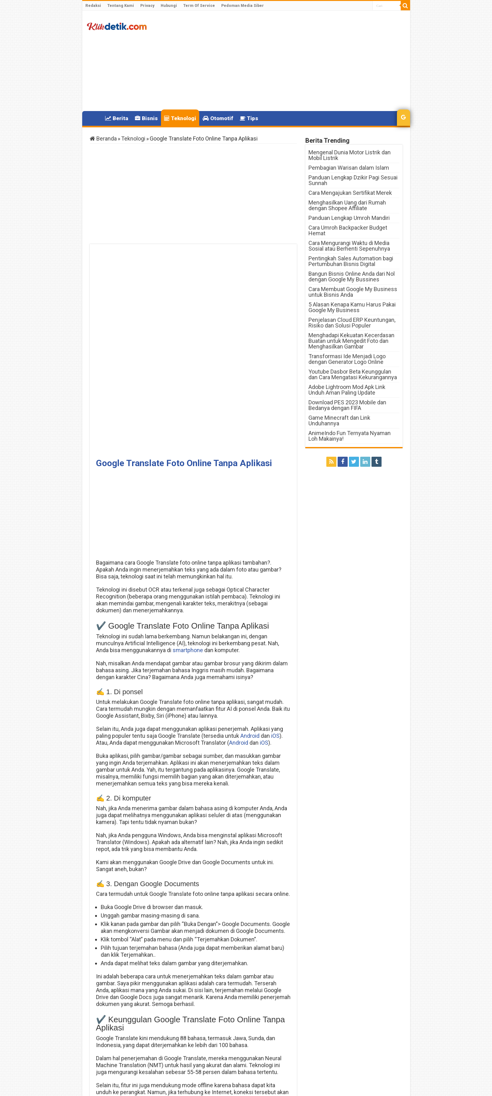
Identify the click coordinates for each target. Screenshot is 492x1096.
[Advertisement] (291, 61)
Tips (249, 118)
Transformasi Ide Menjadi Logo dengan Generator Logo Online (347, 359)
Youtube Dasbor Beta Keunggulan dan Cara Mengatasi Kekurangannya (352, 374)
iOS (275, 533)
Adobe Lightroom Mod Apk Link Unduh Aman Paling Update (346, 390)
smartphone (188, 447)
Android (249, 533)
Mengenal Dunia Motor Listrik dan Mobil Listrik (349, 155)
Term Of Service (199, 5)
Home (93, 117)
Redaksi (93, 5)
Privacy (147, 5)
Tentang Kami (120, 5)
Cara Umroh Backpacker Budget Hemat (347, 230)
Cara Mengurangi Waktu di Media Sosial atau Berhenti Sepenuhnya (349, 246)
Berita (116, 118)
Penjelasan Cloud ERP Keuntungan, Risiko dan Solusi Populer (351, 323)
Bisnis (146, 118)
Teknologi (180, 118)
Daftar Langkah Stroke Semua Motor (134, 1053)
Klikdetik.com (112, 1086)
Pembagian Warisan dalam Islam (348, 167)
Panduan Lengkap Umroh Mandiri (349, 218)
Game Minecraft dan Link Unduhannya (339, 420)
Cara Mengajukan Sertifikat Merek (350, 192)
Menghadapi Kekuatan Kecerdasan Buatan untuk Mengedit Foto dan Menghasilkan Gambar (351, 341)
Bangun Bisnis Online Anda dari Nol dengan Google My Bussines (351, 276)
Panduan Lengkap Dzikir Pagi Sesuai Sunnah (353, 180)
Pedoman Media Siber (242, 5)
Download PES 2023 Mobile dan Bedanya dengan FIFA (347, 405)
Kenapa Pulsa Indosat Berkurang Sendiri (252, 1053)
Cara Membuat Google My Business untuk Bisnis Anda (352, 292)
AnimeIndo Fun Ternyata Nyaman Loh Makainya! (349, 436)
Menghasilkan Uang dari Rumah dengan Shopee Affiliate (347, 205)
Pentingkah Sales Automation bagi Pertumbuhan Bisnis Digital (350, 261)
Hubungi (169, 5)
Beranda (103, 138)
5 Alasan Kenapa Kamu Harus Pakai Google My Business (352, 307)
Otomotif (218, 118)
